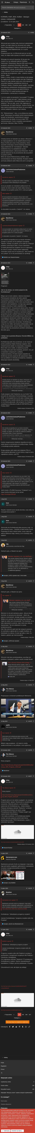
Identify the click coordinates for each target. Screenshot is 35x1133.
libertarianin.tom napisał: (9, 900)
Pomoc (2, 1069)
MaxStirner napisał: (7, 177)
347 (30, 25)
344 (19, 25)
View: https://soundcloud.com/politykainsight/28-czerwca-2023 (12, 842)
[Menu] (2, 2)
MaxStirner (9, 132)
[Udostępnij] (29, 33)
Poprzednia (8, 25)
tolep (7, 36)
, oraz (11, 641)
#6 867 (30, 413)
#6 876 (30, 750)
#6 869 (30, 499)
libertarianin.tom (11, 857)
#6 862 (30, 128)
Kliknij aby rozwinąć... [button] (18, 390)
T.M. (7, 544)
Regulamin (3, 1066)
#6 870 (30, 516)
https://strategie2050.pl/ (8, 494)
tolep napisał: (6, 193)
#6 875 (30, 721)
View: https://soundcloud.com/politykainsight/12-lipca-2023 (12, 1010)
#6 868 (30, 461)
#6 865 (30, 263)
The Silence (10, 689)
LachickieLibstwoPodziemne (15, 169)
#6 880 (30, 929)
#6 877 (30, 776)
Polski (2, 1062)
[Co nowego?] (29, 2)
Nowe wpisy (4, 1101)
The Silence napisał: (7, 788)
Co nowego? (5, 1097)
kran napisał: (5, 733)
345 (23, 25)
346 (26, 25)
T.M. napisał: (5, 595)
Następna (17, 28)
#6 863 (30, 165)
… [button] (16, 25)
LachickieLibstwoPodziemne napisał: (12, 225)
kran (7, 503)
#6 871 (30, 540)
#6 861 (32, 32)
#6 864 (30, 214)
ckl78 (8, 725)
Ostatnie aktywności (6, 1104)
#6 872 (30, 581)
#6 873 (30, 646)
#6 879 (30, 888)
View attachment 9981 (8, 908)
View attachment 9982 (21, 908)
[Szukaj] (33, 2)
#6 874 (30, 685)
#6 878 (30, 853)
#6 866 (30, 364)
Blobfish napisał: (6, 941)
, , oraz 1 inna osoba (15, 575)
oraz (11, 257)
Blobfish (9, 892)
